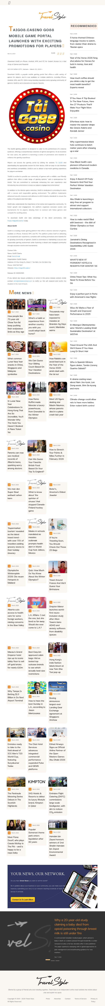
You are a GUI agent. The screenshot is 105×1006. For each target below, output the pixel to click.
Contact (67, 998)
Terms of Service (81, 998)
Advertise (57, 998)
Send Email (16, 256)
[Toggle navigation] (9, 2)
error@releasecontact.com (23, 280)
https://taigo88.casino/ (16, 220)
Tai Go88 (59, 162)
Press (48, 998)
